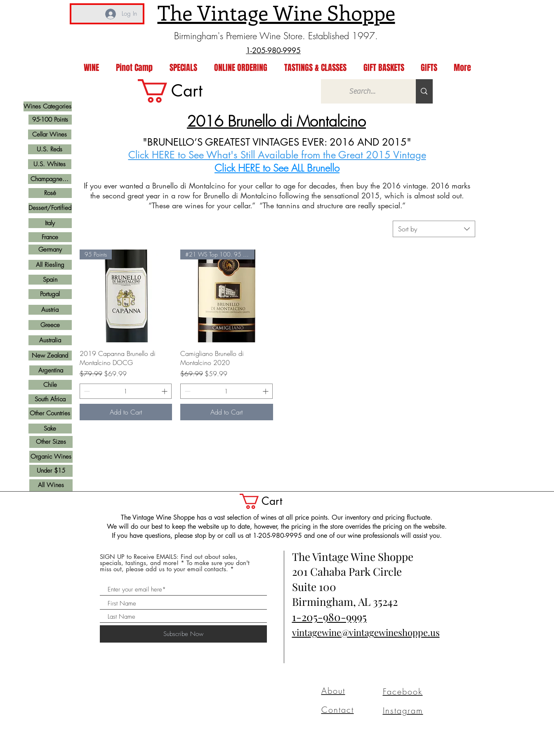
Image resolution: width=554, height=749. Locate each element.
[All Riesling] (50, 265)
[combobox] (434, 229)
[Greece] (50, 325)
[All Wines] (51, 485)
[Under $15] (51, 471)
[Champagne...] (49, 179)
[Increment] (165, 391)
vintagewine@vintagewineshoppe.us (366, 632)
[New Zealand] (50, 355)
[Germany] (50, 249)
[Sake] (50, 428)
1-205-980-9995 (329, 617)
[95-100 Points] (50, 120)
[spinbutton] (125, 391)
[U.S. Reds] (49, 149)
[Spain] (50, 280)
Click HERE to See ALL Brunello (277, 167)
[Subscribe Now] (183, 634)
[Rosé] (50, 193)
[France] (50, 237)
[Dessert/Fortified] (50, 208)
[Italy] (50, 223)
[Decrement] (86, 391)
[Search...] (362, 91)
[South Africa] (50, 399)
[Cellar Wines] (49, 134)
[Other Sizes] (51, 442)
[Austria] (50, 310)
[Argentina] (51, 370)
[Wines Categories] (48, 106)
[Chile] (50, 385)
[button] (270, 501)
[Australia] (50, 340)
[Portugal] (50, 294)
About (333, 690)
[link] (183, 91)
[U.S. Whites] (49, 164)
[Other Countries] (50, 413)
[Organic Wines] (51, 457)
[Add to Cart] (126, 412)
